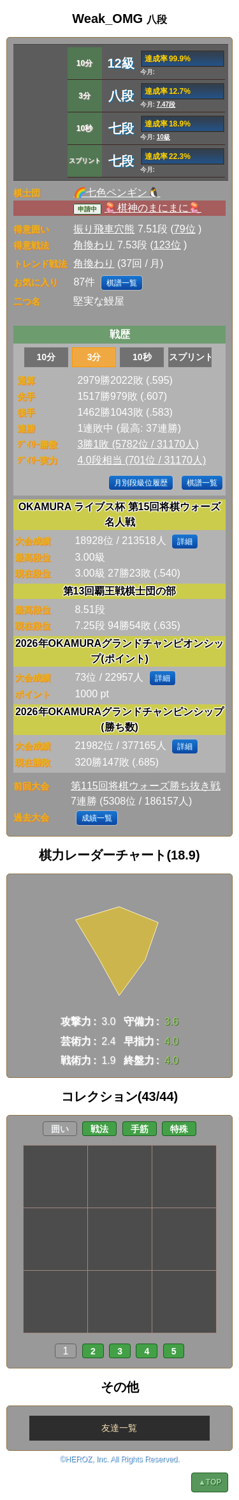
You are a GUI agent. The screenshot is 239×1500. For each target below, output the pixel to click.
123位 (167, 244)
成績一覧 (97, 818)
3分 (94, 357)
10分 (46, 357)
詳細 (184, 541)
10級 (163, 136)
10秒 (142, 357)
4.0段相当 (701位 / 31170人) (141, 460)
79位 (185, 228)
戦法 (99, 1129)
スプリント (190, 357)
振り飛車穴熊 (103, 228)
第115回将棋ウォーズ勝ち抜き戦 (146, 785)
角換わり (93, 244)
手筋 (139, 1129)
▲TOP (209, 1482)
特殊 (179, 1129)
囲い (60, 1129)
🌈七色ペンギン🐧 (116, 192)
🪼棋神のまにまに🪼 (153, 207)
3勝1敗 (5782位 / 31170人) (137, 444)
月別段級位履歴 (141, 482)
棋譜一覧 (121, 282)
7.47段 (166, 104)
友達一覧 (119, 1428)
